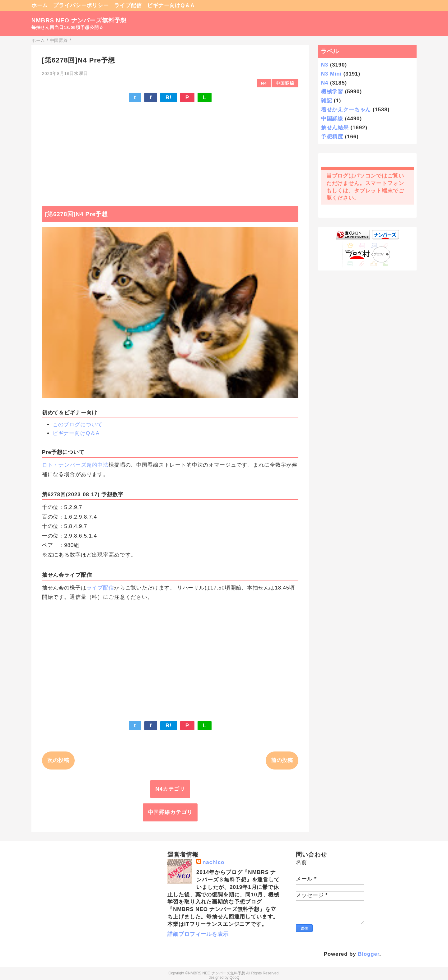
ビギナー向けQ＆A (170, 5)
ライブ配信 (128, 5)
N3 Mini (331, 74)
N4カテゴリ (170, 789)
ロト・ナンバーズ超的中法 (75, 465)
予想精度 (332, 137)
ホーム (39, 5)
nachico (213, 862)
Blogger (368, 954)
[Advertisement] (170, 151)
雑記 (326, 101)
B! (169, 97)
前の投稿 (282, 760)
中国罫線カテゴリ (170, 812)
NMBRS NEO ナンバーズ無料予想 (79, 20)
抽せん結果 (335, 128)
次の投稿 (58, 760)
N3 (324, 65)
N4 (264, 83)
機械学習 (332, 92)
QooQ (235, 977)
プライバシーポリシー (81, 5)
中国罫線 (285, 83)
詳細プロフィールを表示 (197, 934)
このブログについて (78, 425)
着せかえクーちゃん (346, 110)
